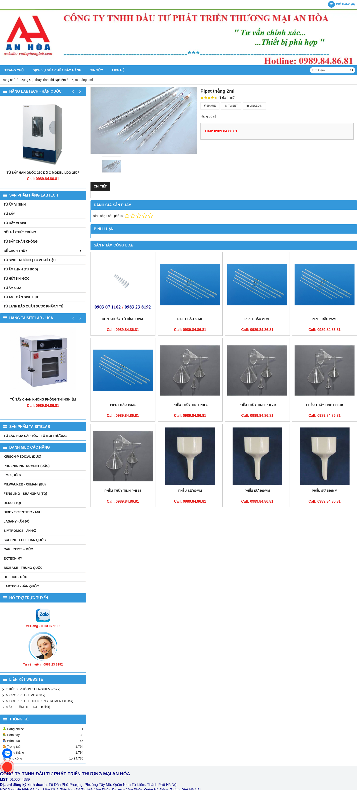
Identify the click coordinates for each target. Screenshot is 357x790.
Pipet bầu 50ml (190, 319)
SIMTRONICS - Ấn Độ (20, 530)
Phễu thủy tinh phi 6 (190, 405)
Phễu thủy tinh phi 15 (123, 490)
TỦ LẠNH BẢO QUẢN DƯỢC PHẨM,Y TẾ (33, 306)
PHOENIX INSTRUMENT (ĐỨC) (27, 466)
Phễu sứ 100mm (257, 431)
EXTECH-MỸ (13, 558)
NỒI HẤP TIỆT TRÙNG (20, 232)
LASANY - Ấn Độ (16, 521)
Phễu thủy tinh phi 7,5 (257, 405)
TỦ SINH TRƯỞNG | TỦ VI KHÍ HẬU (30, 260)
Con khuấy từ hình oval (123, 319)
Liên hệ (118, 70)
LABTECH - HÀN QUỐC (21, 586)
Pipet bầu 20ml (257, 319)
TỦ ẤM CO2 (12, 288)
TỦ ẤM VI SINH (15, 204)
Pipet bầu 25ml (324, 319)
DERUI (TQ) (12, 503)
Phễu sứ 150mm (324, 431)
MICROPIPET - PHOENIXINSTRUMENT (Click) (39, 701)
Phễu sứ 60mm (190, 431)
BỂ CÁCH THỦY (43, 251)
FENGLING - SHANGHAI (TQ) (25, 493)
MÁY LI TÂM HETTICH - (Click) (28, 707)
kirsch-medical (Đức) (22, 456)
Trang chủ (14, 70)
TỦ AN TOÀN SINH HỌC (21, 297)
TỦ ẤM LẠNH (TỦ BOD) (21, 269)
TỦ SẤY (9, 214)
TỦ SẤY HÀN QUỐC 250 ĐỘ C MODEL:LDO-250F (43, 172)
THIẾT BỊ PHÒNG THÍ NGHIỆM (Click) (33, 689)
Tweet (231, 105)
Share (210, 105)
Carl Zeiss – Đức (18, 549)
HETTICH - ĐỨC (15, 577)
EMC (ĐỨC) (12, 475)
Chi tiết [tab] (100, 186)
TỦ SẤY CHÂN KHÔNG (21, 241)
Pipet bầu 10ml (123, 405)
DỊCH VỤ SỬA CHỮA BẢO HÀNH (57, 70)
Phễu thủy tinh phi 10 (324, 405)
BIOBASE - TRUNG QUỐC (23, 568)
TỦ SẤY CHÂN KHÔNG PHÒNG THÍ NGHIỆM (43, 399)
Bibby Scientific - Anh (22, 512)
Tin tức (96, 70)
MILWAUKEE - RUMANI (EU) (25, 484)
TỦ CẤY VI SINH (15, 223)
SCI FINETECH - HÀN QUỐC (25, 540)
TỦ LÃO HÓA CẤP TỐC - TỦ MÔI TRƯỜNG (35, 436)
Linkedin (254, 105)
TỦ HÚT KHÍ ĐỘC (16, 278)
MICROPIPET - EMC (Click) (25, 695)
